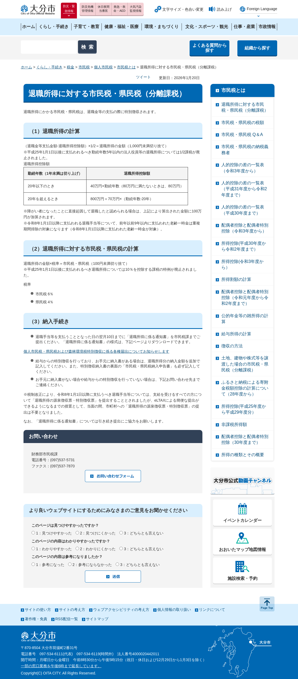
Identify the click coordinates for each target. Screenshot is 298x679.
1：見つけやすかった (54, 533)
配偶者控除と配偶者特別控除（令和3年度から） (244, 228)
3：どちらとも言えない (143, 533)
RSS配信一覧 (66, 619)
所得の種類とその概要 (242, 454)
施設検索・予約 (242, 578)
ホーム (26, 67)
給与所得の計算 (236, 334)
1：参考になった (50, 564)
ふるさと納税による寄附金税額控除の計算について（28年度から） (244, 388)
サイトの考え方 (72, 609)
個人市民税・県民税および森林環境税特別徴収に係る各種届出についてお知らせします (96, 351)
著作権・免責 (36, 619)
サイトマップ (97, 619)
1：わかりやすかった (54, 549)
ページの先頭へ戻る (267, 603)
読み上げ (224, 9)
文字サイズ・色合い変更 (182, 9)
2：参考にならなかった (92, 564)
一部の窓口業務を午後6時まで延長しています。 (61, 666)
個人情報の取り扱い (174, 609)
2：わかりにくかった (98, 549)
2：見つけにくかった (98, 533)
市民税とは (126, 67)
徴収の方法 (232, 346)
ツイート (143, 77)
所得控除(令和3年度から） (242, 264)
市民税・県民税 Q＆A (242, 134)
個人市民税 (103, 67)
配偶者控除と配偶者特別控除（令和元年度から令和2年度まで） (244, 297)
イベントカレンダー (242, 520)
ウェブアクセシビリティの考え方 (121, 609)
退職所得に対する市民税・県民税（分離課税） (244, 107)
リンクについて (212, 609)
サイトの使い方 (38, 609)
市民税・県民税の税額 (242, 122)
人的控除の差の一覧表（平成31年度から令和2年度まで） (244, 189)
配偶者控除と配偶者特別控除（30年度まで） (244, 439)
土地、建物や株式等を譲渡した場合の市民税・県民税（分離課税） (244, 364)
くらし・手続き (49, 67)
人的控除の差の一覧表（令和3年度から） (242, 167)
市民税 (84, 67)
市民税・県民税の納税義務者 (244, 149)
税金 (70, 67)
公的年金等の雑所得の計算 (244, 318)
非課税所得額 (234, 424)
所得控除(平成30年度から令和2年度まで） (243, 246)
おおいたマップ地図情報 (242, 549)
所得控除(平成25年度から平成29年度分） (243, 409)
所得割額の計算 (236, 279)
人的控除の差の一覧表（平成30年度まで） (242, 210)
